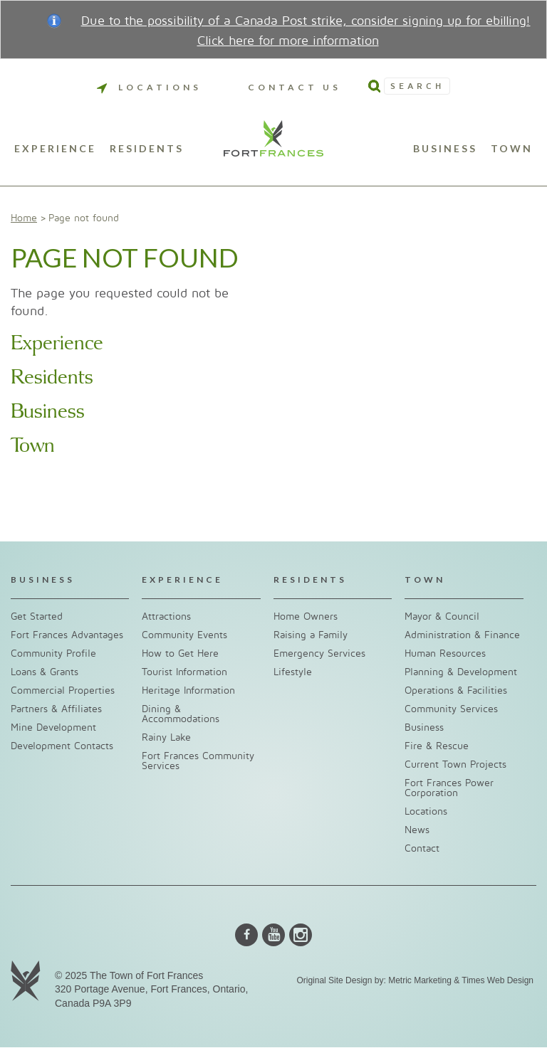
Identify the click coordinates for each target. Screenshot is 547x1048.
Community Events (184, 635)
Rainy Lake (166, 737)
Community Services (451, 709)
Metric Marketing (420, 980)
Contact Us (294, 87)
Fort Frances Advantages (67, 635)
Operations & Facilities (456, 690)
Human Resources (445, 653)
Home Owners (306, 616)
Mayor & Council (442, 616)
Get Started (37, 616)
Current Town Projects (455, 764)
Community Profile (53, 653)
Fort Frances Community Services (198, 761)
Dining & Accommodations (180, 714)
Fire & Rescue (437, 746)
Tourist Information (184, 672)
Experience (55, 149)
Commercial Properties (63, 690)
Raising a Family (311, 635)
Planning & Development (461, 672)
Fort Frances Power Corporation (449, 788)
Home (24, 218)
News (417, 830)
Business (445, 149)
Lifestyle (293, 672)
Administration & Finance (462, 635)
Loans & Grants (44, 672)
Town (512, 149)
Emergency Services (319, 653)
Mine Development (53, 727)
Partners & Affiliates (56, 709)
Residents (147, 149)
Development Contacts (62, 746)
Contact (422, 848)
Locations (149, 87)
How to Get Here (180, 653)
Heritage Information (188, 690)
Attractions (166, 616)
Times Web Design (497, 980)
